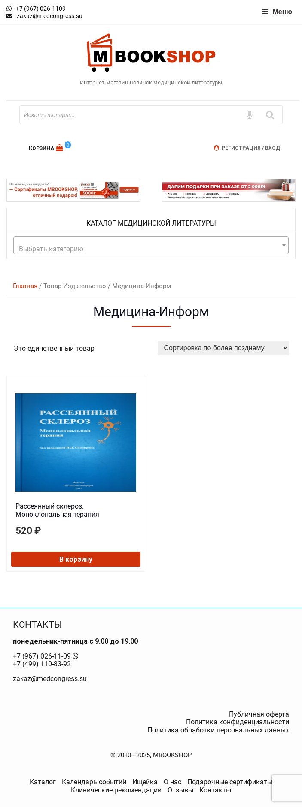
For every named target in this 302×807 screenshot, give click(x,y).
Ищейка (145, 782)
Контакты (215, 790)
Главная (25, 286)
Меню (277, 11)
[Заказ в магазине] (224, 348)
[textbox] (151, 249)
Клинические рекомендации (116, 790)
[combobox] (151, 245)
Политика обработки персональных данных (218, 730)
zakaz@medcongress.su (50, 679)
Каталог (43, 782)
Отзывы (180, 790)
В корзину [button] (75, 559)
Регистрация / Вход (251, 148)
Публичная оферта (259, 714)
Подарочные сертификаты (229, 782)
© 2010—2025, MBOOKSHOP (151, 755)
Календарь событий (94, 782)
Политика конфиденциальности (237, 722)
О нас (172, 782)
